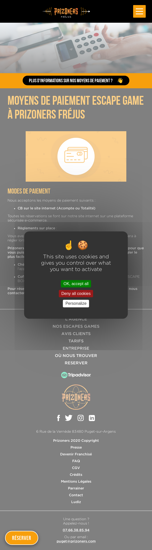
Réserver (21, 538)
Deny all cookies (76, 293)
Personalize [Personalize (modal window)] (76, 303)
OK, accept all (76, 284)
